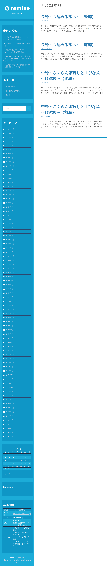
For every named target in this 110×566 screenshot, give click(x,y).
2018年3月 (9, 346)
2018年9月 (9, 322)
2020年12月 (10, 256)
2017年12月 (10, 354)
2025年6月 (9, 145)
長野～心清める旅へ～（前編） (68, 44)
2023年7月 (9, 211)
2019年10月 (10, 272)
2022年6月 (9, 227)
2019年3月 (9, 297)
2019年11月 (10, 268)
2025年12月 (10, 129)
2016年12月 (10, 404)
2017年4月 (9, 387)
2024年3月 (9, 182)
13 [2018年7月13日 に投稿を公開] (21, 460)
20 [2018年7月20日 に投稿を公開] (21, 463)
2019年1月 (9, 305)
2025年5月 (9, 150)
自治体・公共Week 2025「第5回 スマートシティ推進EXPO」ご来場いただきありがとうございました (17, 58)
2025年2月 (9, 158)
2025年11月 (10, 133)
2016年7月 (9, 424)
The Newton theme (10, 560)
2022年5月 (9, 231)
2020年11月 (10, 260)
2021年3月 (9, 252)
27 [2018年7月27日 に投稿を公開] (21, 466)
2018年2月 (9, 350)
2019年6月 (9, 285)
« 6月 (5, 474)
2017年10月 (10, 363)
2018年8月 (9, 326)
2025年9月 (9, 137)
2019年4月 (9, 293)
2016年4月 (9, 436)
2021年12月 (10, 240)
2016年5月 (9, 432)
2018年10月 (10, 318)
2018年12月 (10, 309)
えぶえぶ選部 (10, 87)
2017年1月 (9, 400)
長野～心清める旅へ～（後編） (68, 16)
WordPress (21, 558)
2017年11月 (10, 359)
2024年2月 (9, 186)
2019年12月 (10, 264)
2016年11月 (10, 408)
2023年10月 (10, 199)
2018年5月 (9, 338)
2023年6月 (9, 215)
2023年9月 (9, 203)
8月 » (10, 474)
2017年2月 (9, 395)
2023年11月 (10, 195)
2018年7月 (9, 330)
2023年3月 (9, 223)
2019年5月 (9, 289)
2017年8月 (9, 371)
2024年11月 (10, 166)
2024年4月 (9, 178)
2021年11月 (10, 244)
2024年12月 (10, 162)
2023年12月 (10, 190)
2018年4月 (9, 342)
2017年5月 (9, 383)
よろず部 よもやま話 (13, 91)
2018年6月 (9, 334)
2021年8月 (9, 248)
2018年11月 (10, 313)
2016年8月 (9, 420)
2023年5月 (9, 219)
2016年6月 (9, 428)
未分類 (8, 95)
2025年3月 (9, 154)
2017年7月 (9, 375)
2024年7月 (9, 174)
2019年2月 (9, 301)
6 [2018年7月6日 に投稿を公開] (21, 458)
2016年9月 (9, 416)
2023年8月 (9, 207)
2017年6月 (9, 379)
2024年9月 (9, 170)
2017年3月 (9, 391)
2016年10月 (10, 412)
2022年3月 (9, 236)
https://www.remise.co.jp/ (22, 514)
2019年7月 (9, 281)
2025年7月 (9, 141)
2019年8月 (9, 277)
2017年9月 (9, 367)
